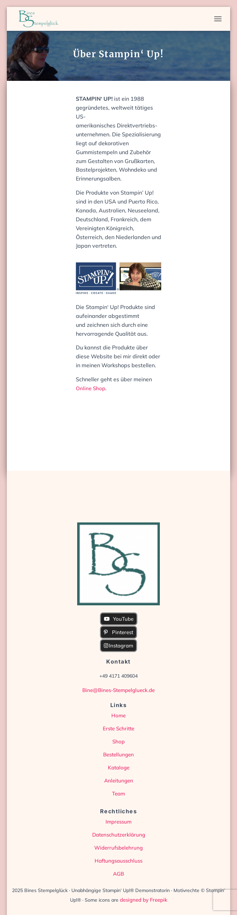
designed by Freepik (143, 900)
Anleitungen (118, 780)
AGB (118, 873)
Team (118, 793)
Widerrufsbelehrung (118, 847)
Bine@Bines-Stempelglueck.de (118, 690)
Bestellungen (118, 754)
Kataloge (118, 767)
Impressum (118, 821)
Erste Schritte (118, 728)
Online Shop (90, 388)
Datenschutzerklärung (118, 834)
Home (118, 715)
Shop (118, 741)
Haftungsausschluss (118, 860)
